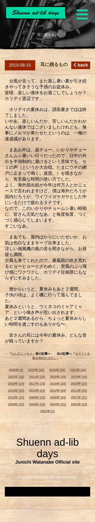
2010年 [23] (16, 397)
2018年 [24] (16, 384)
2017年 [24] (37, 384)
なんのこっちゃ (21, 353)
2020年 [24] (58, 377)
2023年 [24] (78, 370)
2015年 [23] (79, 384)
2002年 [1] (47, 411)
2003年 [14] (79, 404)
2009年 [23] (37, 397)
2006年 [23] (16, 404)
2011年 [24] (79, 390)
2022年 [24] (16, 377)
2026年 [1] (16, 370)
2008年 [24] (58, 397)
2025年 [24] (36, 370)
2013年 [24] (37, 390)
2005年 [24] (37, 404)
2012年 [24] (58, 390)
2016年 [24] (58, 384)
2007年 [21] (79, 397)
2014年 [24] (16, 390)
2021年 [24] (37, 377)
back (80, 65)
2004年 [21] (58, 404)
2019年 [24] (79, 377)
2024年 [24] (57, 370)
